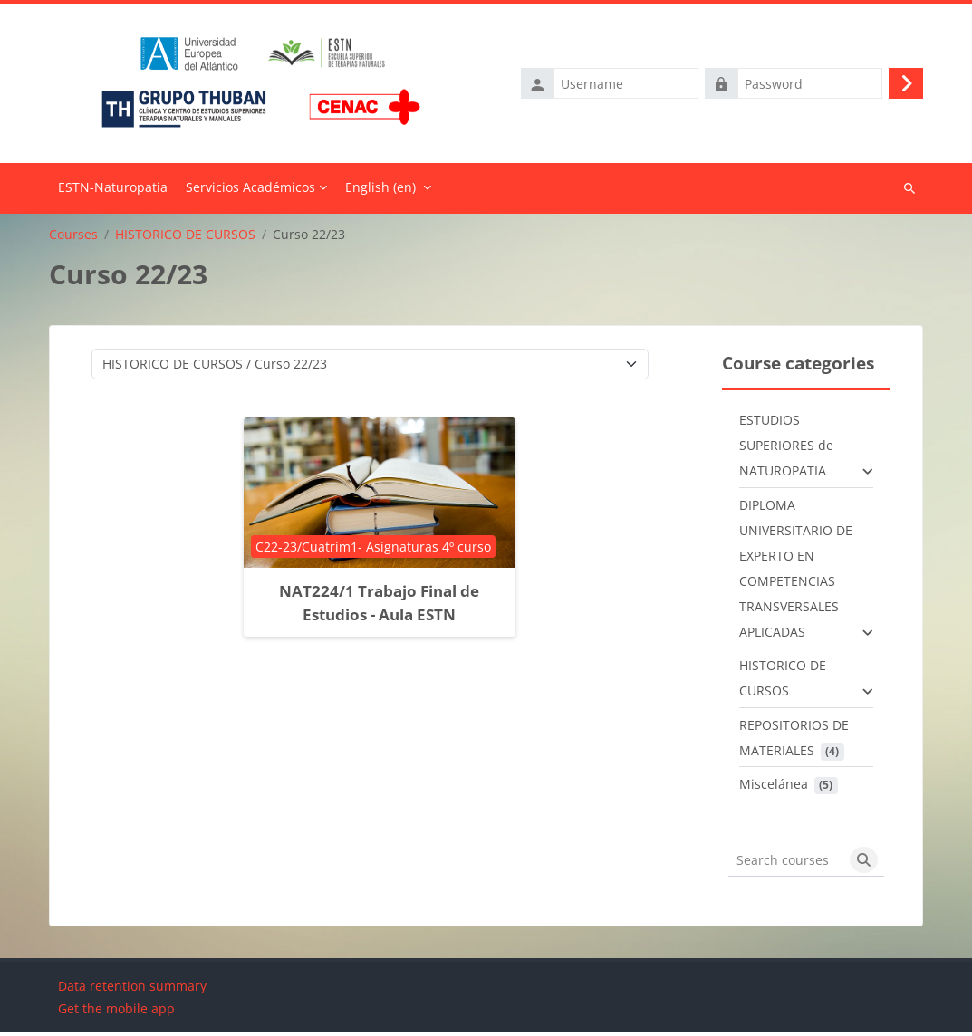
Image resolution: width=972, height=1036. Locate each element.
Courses (73, 237)
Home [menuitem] (113, 192)
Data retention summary (132, 989)
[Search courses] (786, 863)
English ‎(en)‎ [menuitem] (380, 190)
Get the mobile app (116, 1012)
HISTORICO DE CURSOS (185, 237)
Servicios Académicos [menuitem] (250, 190)
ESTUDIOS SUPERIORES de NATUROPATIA (786, 449)
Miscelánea (773, 787)
